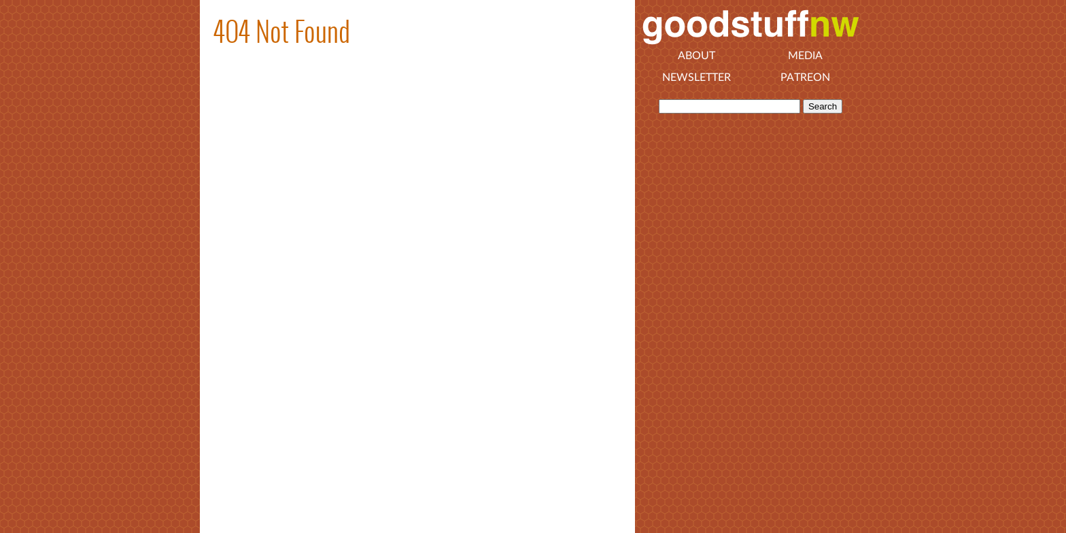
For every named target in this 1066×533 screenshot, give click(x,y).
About (696, 55)
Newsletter (696, 77)
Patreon (805, 77)
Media (805, 55)
